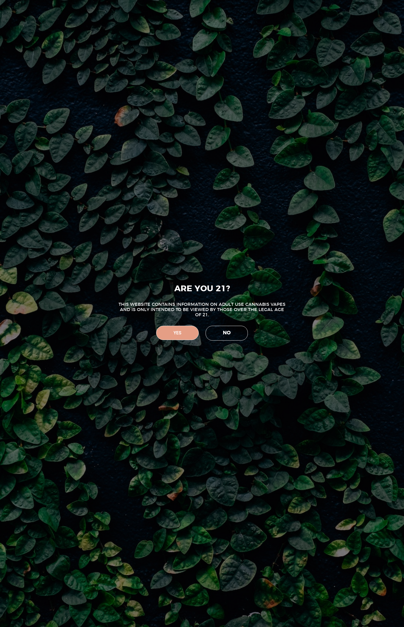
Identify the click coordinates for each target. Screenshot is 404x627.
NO (227, 333)
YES (177, 332)
